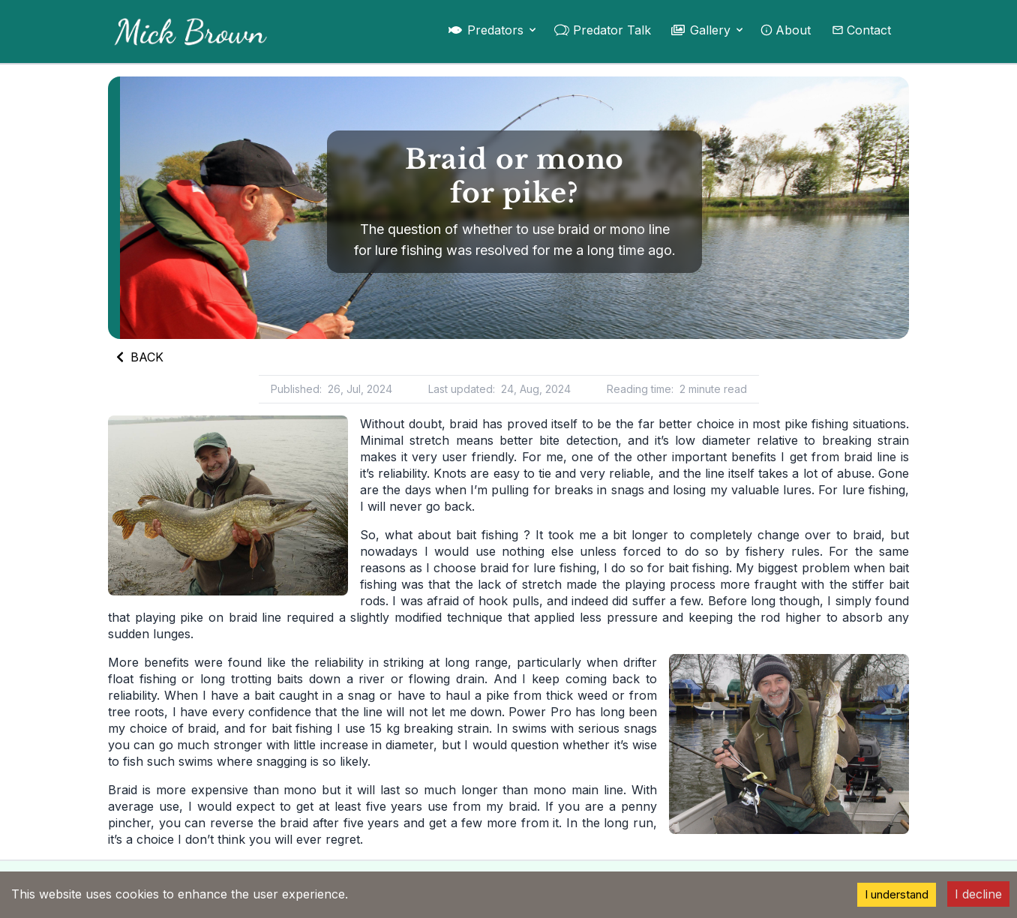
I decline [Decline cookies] (978, 894)
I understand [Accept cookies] (896, 894)
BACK (139, 357)
